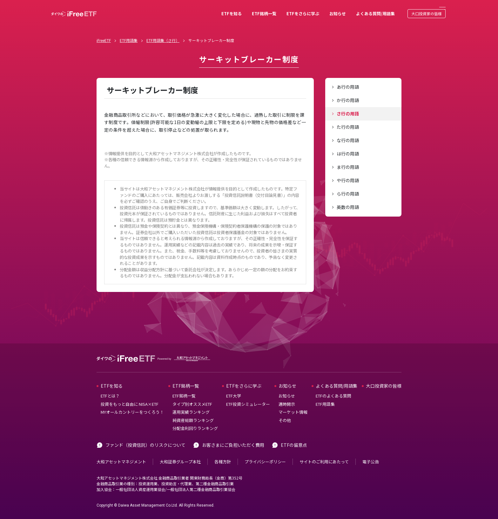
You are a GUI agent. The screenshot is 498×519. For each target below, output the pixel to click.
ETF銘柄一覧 (244, 9)
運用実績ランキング (191, 403)
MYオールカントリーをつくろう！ (132, 403)
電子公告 (370, 452)
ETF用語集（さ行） (162, 30)
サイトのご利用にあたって (324, 452)
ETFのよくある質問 (333, 387)
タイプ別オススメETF (192, 394)
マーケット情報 (293, 403)
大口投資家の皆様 (406, 8)
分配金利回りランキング (195, 419)
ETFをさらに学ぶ (282, 9)
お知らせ (317, 9)
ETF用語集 (129, 30)
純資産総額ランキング (193, 411)
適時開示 (287, 394)
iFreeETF (104, 30)
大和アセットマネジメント (121, 452)
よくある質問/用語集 (355, 9)
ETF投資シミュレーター (248, 394)
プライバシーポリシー (265, 452)
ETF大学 (233, 387)
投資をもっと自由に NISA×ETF (129, 394)
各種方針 (222, 452)
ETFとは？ (110, 387)
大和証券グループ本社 (180, 452)
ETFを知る (211, 9)
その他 (285, 411)
